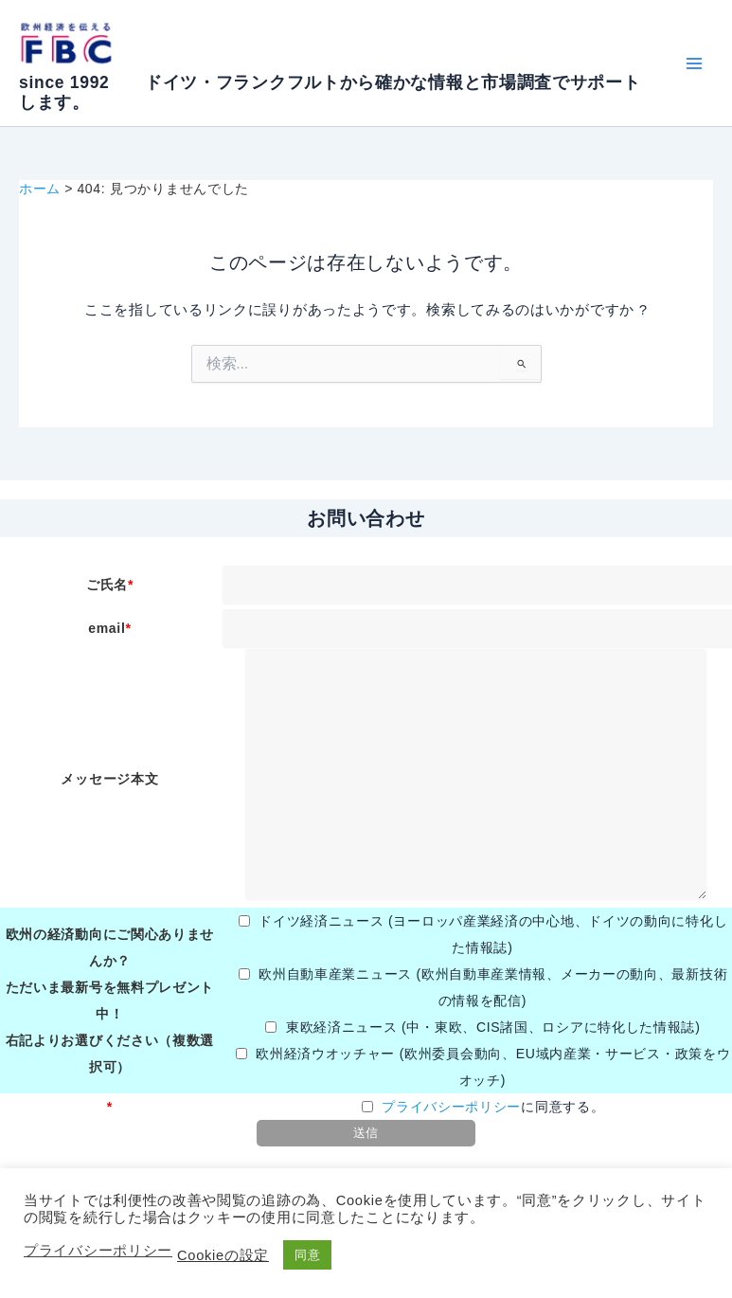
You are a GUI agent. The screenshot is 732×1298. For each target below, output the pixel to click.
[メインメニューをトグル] (693, 63)
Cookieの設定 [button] (223, 1255)
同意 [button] (307, 1255)
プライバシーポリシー (451, 1106)
